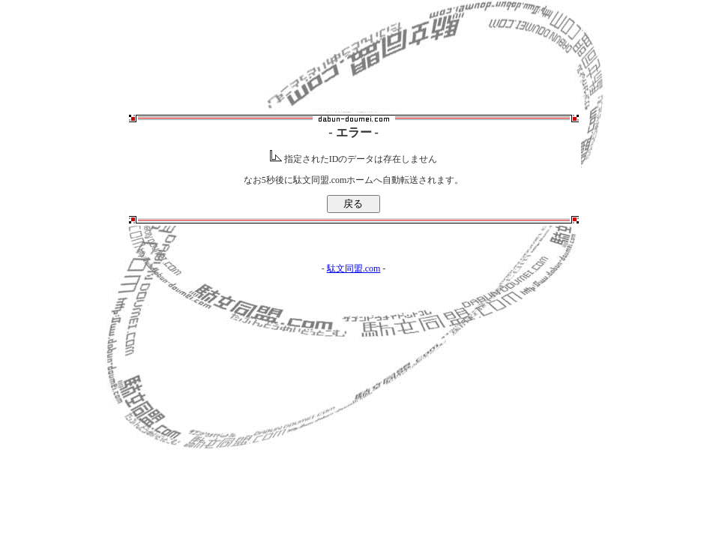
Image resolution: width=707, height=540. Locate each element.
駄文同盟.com (354, 268)
